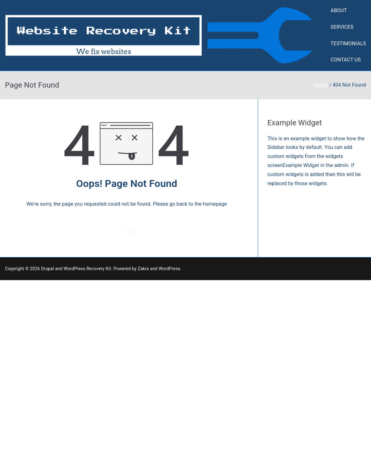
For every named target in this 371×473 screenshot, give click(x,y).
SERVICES (342, 27)
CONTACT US (346, 60)
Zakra (143, 268)
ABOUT (339, 10)
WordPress (169, 268)
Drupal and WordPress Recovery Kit (76, 268)
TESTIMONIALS (348, 43)
